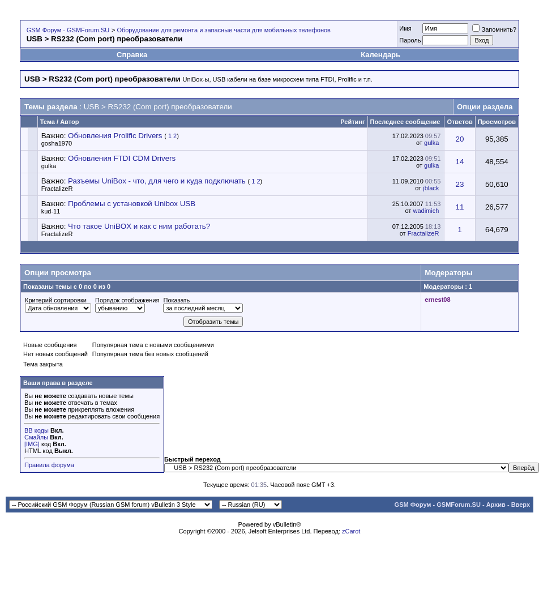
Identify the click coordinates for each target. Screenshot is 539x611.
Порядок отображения (127, 300)
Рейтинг (352, 121)
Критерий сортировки (56, 300)
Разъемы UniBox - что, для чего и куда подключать (157, 181)
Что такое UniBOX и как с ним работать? (139, 226)
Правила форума (49, 465)
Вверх (520, 504)
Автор (69, 121)
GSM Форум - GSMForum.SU (68, 30)
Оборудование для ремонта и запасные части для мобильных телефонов (224, 30)
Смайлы (36, 437)
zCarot (351, 531)
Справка (132, 54)
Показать (176, 300)
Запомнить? (494, 29)
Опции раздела (484, 106)
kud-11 (51, 211)
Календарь (380, 54)
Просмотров (497, 121)
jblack (431, 188)
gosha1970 (56, 143)
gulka (431, 142)
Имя (405, 28)
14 (460, 161)
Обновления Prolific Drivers (115, 135)
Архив (496, 504)
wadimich (426, 210)
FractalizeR (57, 188)
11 (460, 207)
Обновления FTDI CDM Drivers (122, 158)
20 (460, 139)
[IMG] (32, 444)
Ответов (459, 121)
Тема (47, 121)
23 (460, 184)
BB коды (36, 430)
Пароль (410, 40)
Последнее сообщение (405, 121)
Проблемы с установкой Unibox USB (131, 203)
